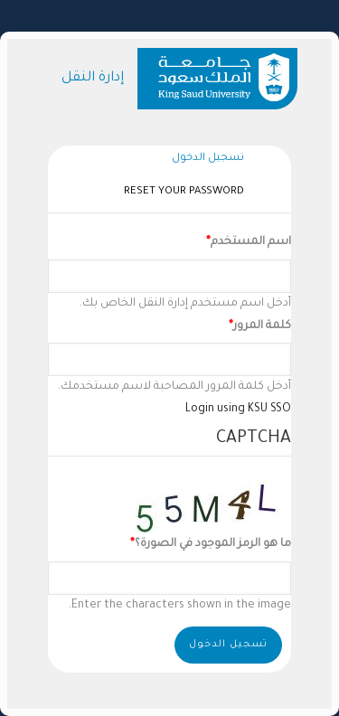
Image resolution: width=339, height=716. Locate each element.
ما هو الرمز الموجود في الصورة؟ (213, 544)
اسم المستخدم (251, 242)
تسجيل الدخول (203, 159)
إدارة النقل (92, 78)
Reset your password (184, 192)
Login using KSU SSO (238, 409)
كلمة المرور (262, 326)
